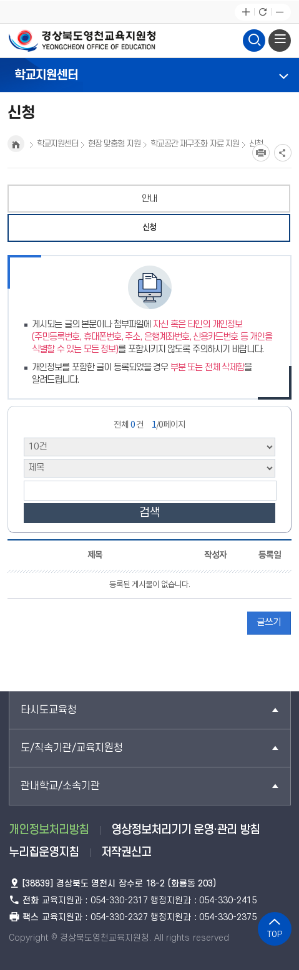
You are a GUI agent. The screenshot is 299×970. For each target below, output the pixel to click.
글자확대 (245, 12)
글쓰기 (269, 622)
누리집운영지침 (44, 852)
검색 (149, 512)
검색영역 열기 (254, 38)
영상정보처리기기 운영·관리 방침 (185, 830)
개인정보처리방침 (49, 830)
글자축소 (279, 12)
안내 (149, 198)
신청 (149, 228)
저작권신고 (126, 852)
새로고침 (262, 12)
